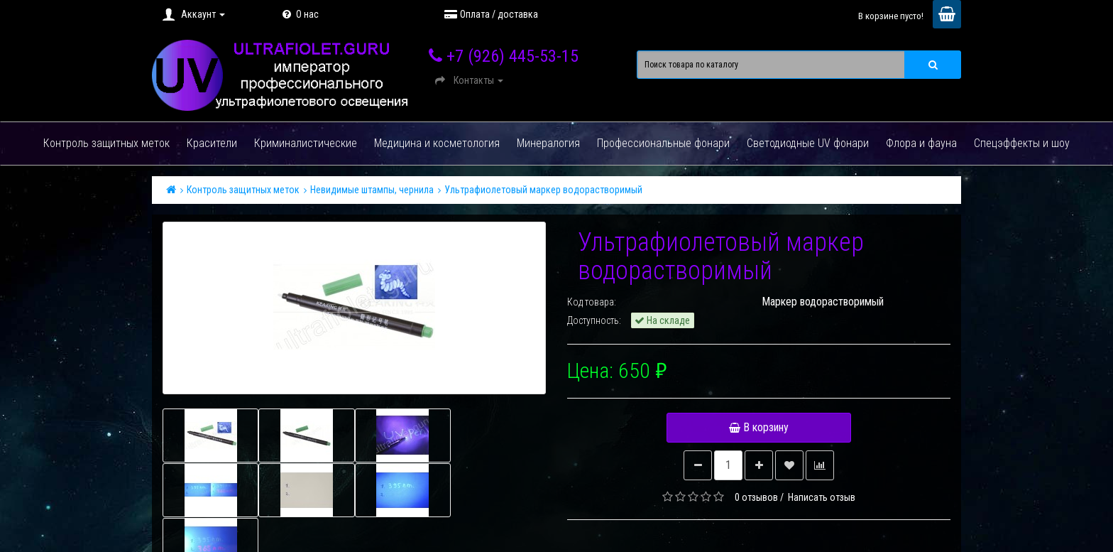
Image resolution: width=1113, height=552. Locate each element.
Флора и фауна (921, 143)
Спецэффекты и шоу (1022, 143)
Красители (212, 143)
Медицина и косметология (437, 143)
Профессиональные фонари (663, 143)
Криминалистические (305, 143)
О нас (299, 14)
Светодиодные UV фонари (808, 143)
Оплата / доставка (490, 14)
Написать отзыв (821, 497)
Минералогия (548, 143)
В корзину (759, 427)
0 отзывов (756, 497)
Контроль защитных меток (106, 143)
